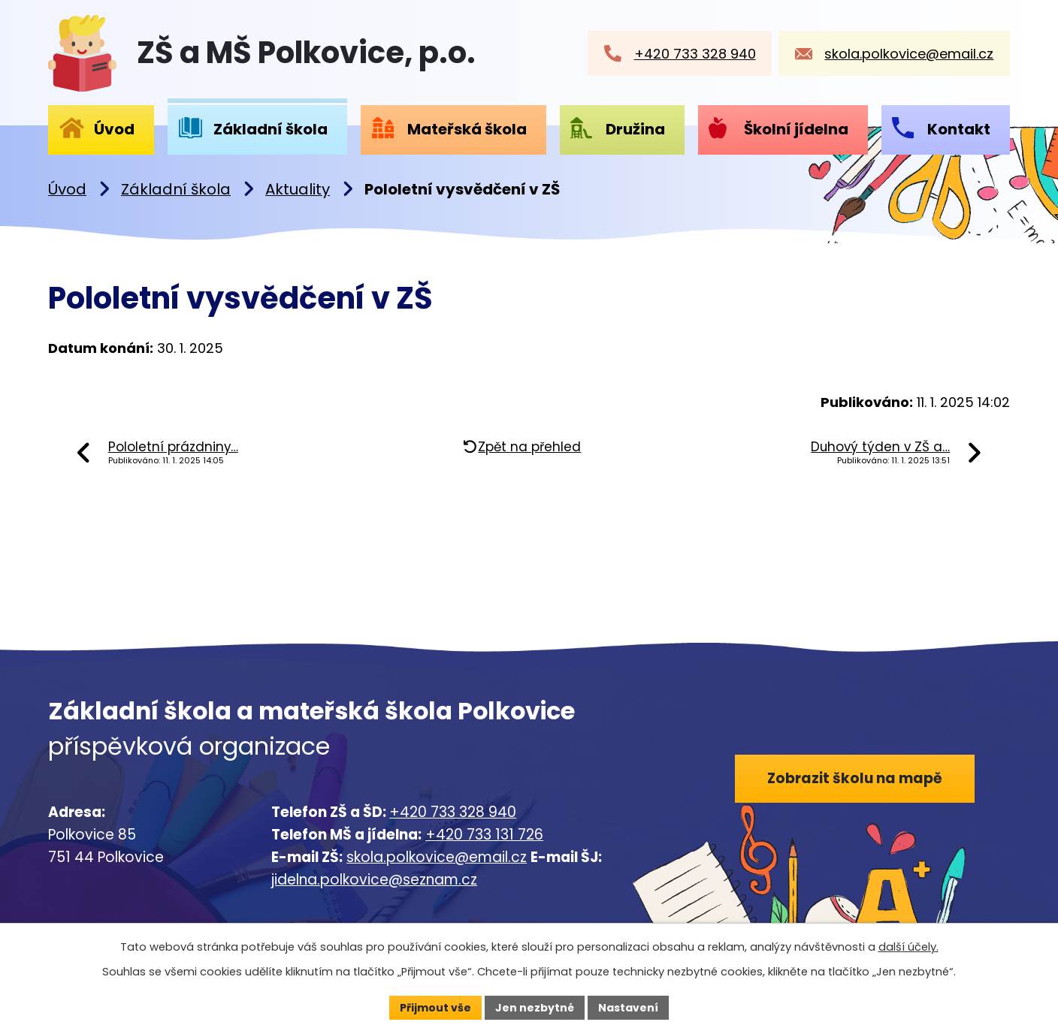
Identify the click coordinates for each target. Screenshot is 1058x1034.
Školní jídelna (796, 129)
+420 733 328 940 (452, 812)
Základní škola (176, 189)
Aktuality (297, 189)
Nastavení (628, 1006)
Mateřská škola (467, 129)
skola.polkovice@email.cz (436, 857)
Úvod (67, 189)
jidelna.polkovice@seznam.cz (374, 880)
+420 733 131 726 (484, 834)
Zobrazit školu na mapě (854, 778)
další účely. (908, 946)
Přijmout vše (435, 1006)
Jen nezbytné (534, 1006)
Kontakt (958, 129)
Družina (635, 129)
